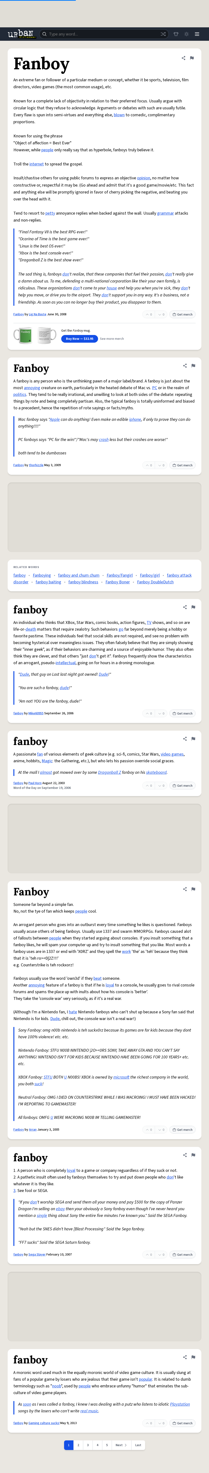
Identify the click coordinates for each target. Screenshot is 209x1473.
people (47, 150)
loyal (110, 985)
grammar (165, 213)
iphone (135, 420)
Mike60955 (36, 713)
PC (154, 388)
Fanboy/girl (150, 575)
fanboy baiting (48, 582)
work (126, 952)
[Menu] (197, 34)
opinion (143, 178)
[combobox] (104, 34)
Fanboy (18, 314)
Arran (33, 1129)
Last (138, 1445)
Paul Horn (35, 783)
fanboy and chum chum (78, 575)
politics (19, 395)
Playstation (180, 1404)
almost (46, 772)
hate (73, 1012)
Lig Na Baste (37, 314)
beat (98, 978)
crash (104, 440)
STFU (48, 1077)
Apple (55, 420)
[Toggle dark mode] (186, 34)
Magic (47, 761)
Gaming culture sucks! (44, 1423)
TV (149, 623)
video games (172, 754)
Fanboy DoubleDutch (155, 582)
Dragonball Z (109, 772)
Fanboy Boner (117, 582)
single (42, 1216)
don (65, 274)
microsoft (121, 1077)
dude (64, 688)
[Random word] (163, 34)
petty (50, 213)
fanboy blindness (83, 582)
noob (56, 1386)
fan (40, 754)
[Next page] (122, 1445)
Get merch (182, 314)
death (31, 629)
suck (38, 1084)
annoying (32, 388)
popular (145, 1379)
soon (27, 1404)
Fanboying (42, 575)
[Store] (176, 34)
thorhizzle (36, 465)
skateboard (156, 772)
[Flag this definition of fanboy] (193, 607)
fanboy (19, 575)
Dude (24, 674)
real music (89, 1411)
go (121, 629)
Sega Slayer (37, 1254)
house (112, 288)
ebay (60, 1209)
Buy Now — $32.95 (79, 338)
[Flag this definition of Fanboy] (192, 58)
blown (119, 115)
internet (36, 164)
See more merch (112, 338)
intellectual (66, 663)
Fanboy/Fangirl (120, 575)
